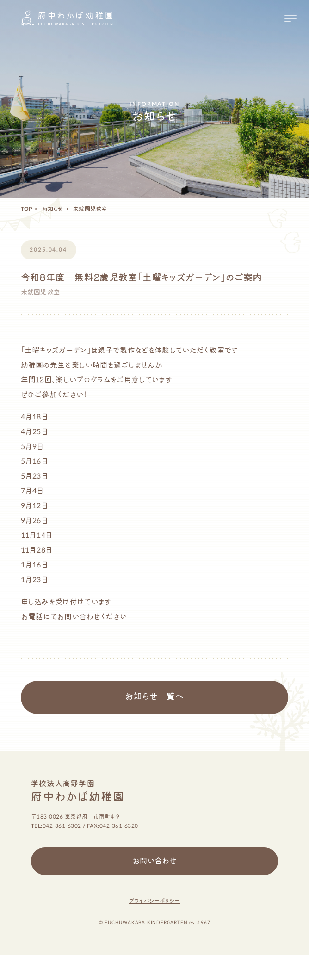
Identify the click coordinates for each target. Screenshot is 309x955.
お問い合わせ (154, 861)
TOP (26, 209)
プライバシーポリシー (154, 901)
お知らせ (52, 209)
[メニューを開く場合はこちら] (290, 18)
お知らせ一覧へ (154, 697)
